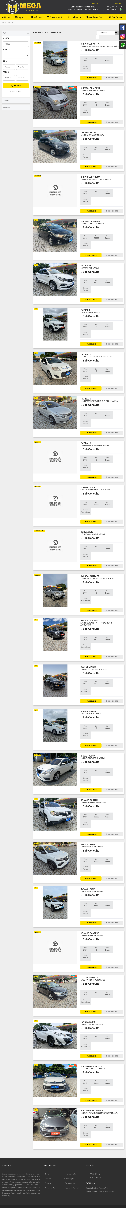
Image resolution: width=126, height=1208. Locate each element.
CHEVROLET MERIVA (92, 85)
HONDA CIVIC (92, 528)
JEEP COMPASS (94, 663)
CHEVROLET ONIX (92, 129)
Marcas (16, 101)
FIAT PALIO (96, 351)
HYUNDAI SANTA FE (99, 573)
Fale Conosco (116, 17)
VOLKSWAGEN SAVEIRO (93, 1063)
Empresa (20, 17)
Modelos (16, 107)
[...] (10, 1191)
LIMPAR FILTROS (15, 91)
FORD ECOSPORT (95, 484)
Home (6, 17)
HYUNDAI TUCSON (96, 618)
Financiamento (55, 17)
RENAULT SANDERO (91, 930)
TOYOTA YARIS (92, 1018)
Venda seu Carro (95, 17)
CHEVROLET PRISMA (95, 173)
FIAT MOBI (90, 307)
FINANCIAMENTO (112, 73)
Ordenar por (98, 33)
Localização (74, 17)
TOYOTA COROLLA (92, 974)
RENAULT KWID (91, 841)
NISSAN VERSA (92, 752)
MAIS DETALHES (90, 73)
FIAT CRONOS (89, 262)
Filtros (16, 33)
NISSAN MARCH (90, 708)
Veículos (36, 17)
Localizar (16, 86)
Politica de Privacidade (72, 1184)
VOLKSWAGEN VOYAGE (99, 1107)
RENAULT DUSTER (93, 797)
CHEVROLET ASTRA (100, 40)
